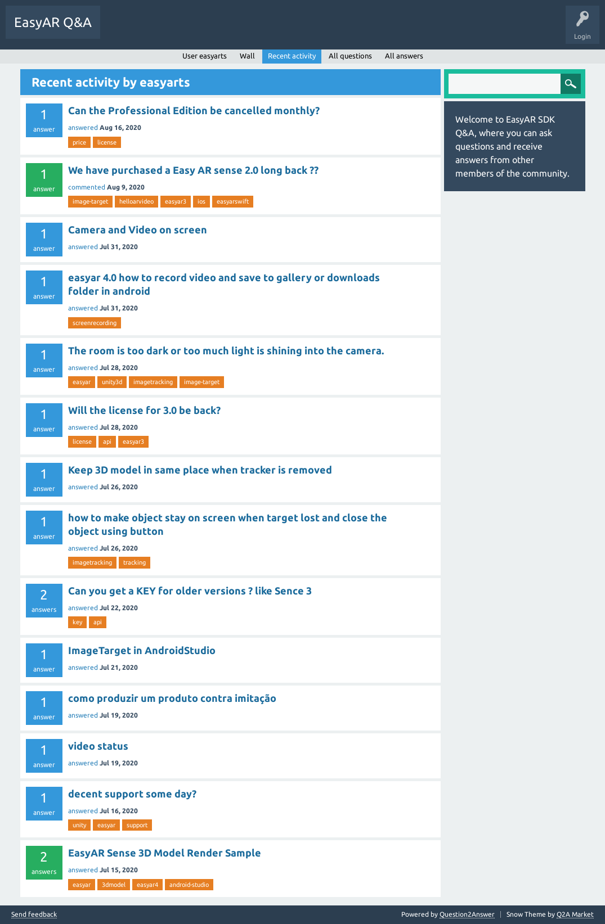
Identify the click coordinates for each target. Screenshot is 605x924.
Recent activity (292, 56)
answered (83, 127)
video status (98, 745)
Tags (214, 30)
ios (201, 201)
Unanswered (171, 30)
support (137, 825)
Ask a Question (261, 30)
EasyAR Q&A (53, 22)
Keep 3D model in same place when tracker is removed (200, 469)
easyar (82, 381)
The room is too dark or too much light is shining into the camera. (226, 350)
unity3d (112, 381)
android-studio (189, 884)
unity (79, 825)
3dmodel (114, 884)
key (77, 622)
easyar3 (175, 201)
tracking (134, 562)
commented (86, 187)
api (107, 441)
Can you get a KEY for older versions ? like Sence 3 (190, 590)
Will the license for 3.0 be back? (144, 410)
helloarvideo (136, 201)
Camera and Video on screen (137, 229)
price (79, 142)
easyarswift (233, 201)
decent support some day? (132, 793)
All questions (350, 56)
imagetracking (153, 381)
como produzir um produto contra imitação (172, 698)
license (106, 142)
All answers (404, 56)
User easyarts (204, 56)
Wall (247, 56)
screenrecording (94, 322)
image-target (90, 201)
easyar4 (147, 884)
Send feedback (34, 914)
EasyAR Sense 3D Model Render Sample (164, 852)
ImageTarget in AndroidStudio (142, 650)
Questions (124, 30)
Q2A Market (575, 914)
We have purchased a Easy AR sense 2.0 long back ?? (193, 169)
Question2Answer (467, 914)
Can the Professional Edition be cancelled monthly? (194, 110)
